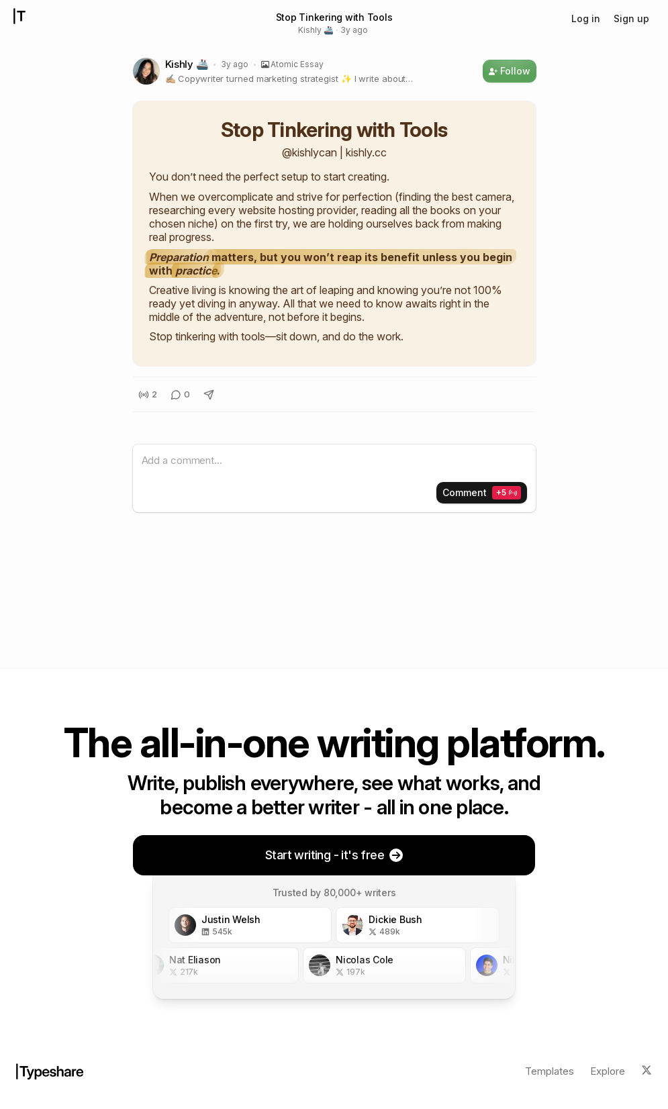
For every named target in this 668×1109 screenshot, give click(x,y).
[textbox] (334, 461)
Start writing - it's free (334, 855)
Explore (607, 1071)
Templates (549, 1071)
